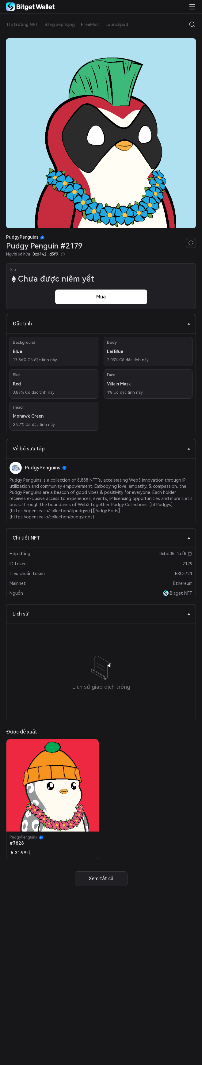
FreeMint (90, 24)
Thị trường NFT (22, 24)
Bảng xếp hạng (59, 24)
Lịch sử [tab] (102, 614)
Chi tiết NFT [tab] (102, 538)
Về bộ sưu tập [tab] (102, 449)
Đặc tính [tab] (102, 324)
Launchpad (116, 24)
